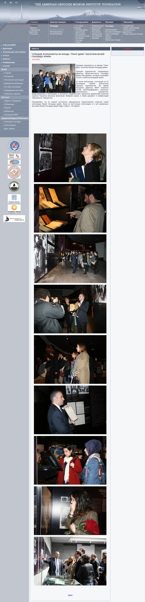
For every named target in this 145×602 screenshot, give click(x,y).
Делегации (7, 49)
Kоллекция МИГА (11, 115)
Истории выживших (113, 32)
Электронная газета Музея (14, 52)
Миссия (33, 28)
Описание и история (12, 122)
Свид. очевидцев (112, 34)
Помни (78, 42)
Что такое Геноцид (78, 27)
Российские (96, 32)
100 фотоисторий (82, 36)
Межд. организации (131, 28)
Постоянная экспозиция (13, 80)
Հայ (142, 3)
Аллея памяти (10, 125)
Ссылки (6, 66)
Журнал (8, 108)
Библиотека (9, 111)
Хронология (80, 32)
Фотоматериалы (56, 32)
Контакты (34, 34)
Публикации (9, 104)
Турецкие (95, 38)
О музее (7, 73)
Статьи (6, 55)
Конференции (9, 62)
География (79, 38)
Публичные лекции (113, 40)
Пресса (108, 36)
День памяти (9, 129)
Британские (96, 28)
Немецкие (96, 30)
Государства (128, 26)
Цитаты (108, 38)
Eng (142, 1)
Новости (6, 59)
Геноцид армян (81, 30)
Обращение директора (34, 31)
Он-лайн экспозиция (13, 87)
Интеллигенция (56, 34)
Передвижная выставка (14, 90)
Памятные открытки (12, 94)
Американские (97, 26)
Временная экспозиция (13, 83)
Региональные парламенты (128, 31)
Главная (34, 26)
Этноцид (78, 40)
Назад (70, 595)
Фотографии (80, 34)
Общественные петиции (133, 34)
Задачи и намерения (12, 101)
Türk (142, 6)
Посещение (9, 76)
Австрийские (97, 36)
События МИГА (9, 45)
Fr (143, 8)
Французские (97, 34)
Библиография (111, 30)
